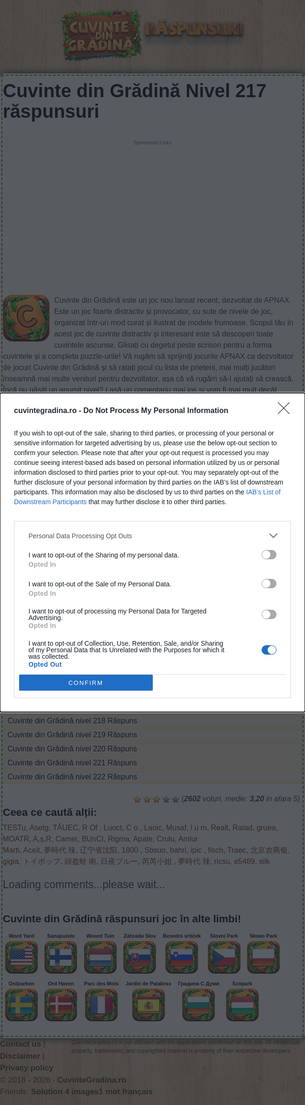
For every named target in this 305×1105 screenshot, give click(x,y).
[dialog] (152, 552)
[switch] (269, 554)
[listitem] (152, 536)
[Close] (287, 411)
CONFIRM (85, 682)
